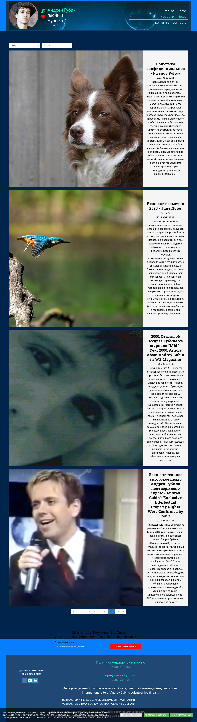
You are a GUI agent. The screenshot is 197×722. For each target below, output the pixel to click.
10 (105, 611)
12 (118, 611)
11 (111, 611)
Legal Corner (120, 679)
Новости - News (173, 16)
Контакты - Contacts (170, 22)
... (84, 611)
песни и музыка (61, 15)
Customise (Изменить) (156, 715)
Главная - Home (174, 11)
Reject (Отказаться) (131, 715)
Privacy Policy (120, 667)
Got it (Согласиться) (182, 715)
